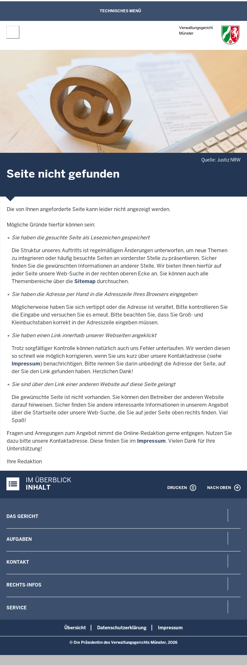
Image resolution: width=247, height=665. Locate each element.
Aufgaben (19, 539)
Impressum (26, 363)
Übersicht (75, 628)
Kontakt (17, 562)
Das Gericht (22, 516)
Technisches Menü (120, 11)
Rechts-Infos (23, 585)
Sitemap (85, 281)
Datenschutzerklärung (122, 628)
